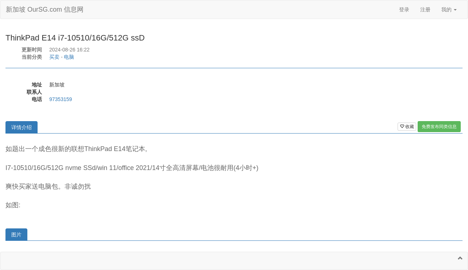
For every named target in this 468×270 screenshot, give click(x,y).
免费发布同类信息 (439, 126)
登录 (404, 9)
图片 (16, 235)
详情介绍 (21, 127)
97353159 (60, 99)
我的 (449, 9)
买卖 (54, 57)
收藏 (407, 126)
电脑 (69, 57)
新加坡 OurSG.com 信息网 (45, 9)
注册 (425, 9)
